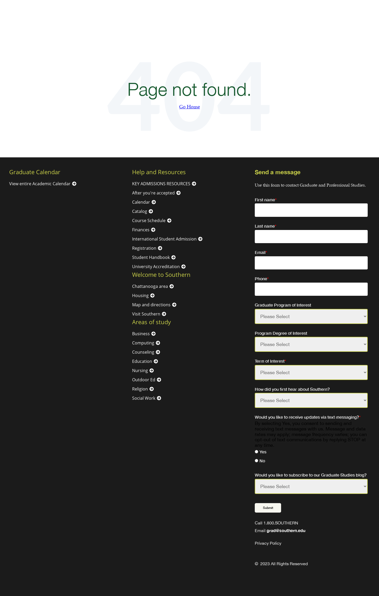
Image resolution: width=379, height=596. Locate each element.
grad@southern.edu (286, 530)
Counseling (143, 352)
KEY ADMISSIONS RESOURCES (161, 184)
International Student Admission (164, 239)
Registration (144, 248)
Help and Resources (159, 172)
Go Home (189, 107)
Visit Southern (146, 314)
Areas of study (151, 322)
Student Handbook (151, 257)
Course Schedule (149, 220)
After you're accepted (153, 193)
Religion (140, 389)
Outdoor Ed (143, 380)
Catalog (139, 211)
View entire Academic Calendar (40, 184)
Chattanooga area (150, 286)
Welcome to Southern (161, 274)
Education (142, 361)
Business (141, 334)
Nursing (140, 370)
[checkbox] (311, 457)
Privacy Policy (268, 543)
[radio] (311, 452)
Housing (140, 295)
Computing (143, 343)
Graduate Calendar (34, 172)
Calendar (141, 202)
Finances (140, 230)
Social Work (143, 398)
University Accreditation (156, 266)
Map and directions (151, 305)
